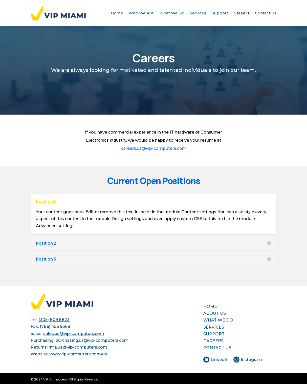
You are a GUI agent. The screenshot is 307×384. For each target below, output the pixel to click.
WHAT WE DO (218, 320)
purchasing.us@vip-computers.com (91, 340)
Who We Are (141, 13)
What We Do (171, 13)
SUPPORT (214, 334)
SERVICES (213, 327)
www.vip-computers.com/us (78, 354)
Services (198, 13)
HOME (210, 306)
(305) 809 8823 (54, 319)
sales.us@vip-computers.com (73, 333)
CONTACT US (217, 347)
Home (117, 13)
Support (220, 13)
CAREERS (213, 340)
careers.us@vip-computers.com (153, 148)
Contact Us (265, 13)
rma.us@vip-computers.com (78, 347)
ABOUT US (214, 313)
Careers (241, 13)
